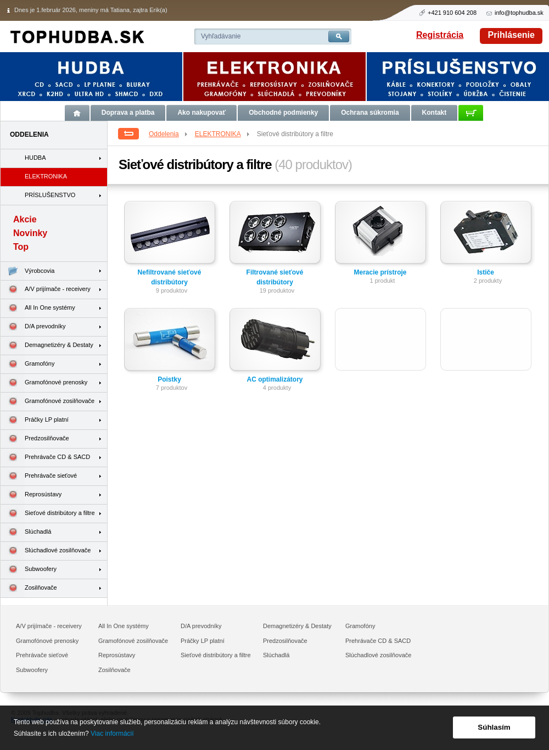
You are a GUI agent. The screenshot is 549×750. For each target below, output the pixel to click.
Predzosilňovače (35, 439)
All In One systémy (38, 308)
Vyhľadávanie (220, 36)
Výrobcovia (27, 271)
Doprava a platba (128, 112)
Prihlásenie (511, 35)
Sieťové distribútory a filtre (48, 514)
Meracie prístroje (380, 272)
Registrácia (439, 35)
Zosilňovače (29, 588)
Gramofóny (27, 364)
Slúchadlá (26, 532)
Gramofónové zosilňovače (47, 402)
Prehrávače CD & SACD (45, 458)
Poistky (169, 379)
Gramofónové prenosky (44, 383)
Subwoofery (29, 570)
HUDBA (35, 157)
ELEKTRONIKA (223, 134)
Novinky (30, 233)
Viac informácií (112, 733)
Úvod (77, 113)
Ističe (485, 272)
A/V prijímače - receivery (46, 290)
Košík (470, 113)
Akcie (25, 219)
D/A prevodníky (33, 327)
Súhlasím (494, 727)
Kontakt (434, 112)
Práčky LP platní (35, 420)
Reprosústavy (31, 495)
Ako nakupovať (201, 112)
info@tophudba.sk (519, 12)
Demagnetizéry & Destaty (47, 346)
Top (21, 246)
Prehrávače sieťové (39, 476)
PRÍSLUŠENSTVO (50, 195)
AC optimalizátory (274, 379)
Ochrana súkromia (370, 112)
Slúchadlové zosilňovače (46, 551)
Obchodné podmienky (283, 112)
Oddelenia (169, 134)
